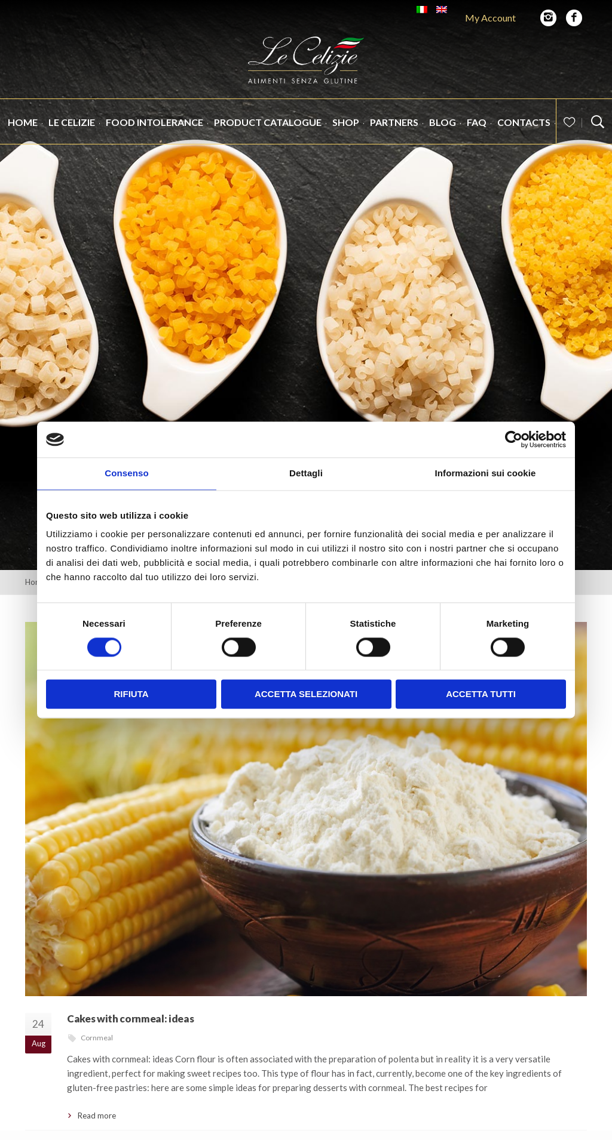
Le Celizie (71, 129)
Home (23, 129)
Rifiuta (131, 694)
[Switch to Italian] (422, 9)
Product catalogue (268, 129)
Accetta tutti (481, 694)
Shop (345, 129)
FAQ (476, 129)
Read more (97, 1115)
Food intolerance (154, 129)
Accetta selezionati (306, 694)
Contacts (523, 129)
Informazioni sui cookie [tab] (485, 473)
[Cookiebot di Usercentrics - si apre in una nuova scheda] (513, 439)
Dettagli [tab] (306, 473)
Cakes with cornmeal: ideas (130, 1018)
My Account (490, 17)
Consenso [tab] (126, 473)
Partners (394, 129)
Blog (442, 129)
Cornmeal (97, 1037)
